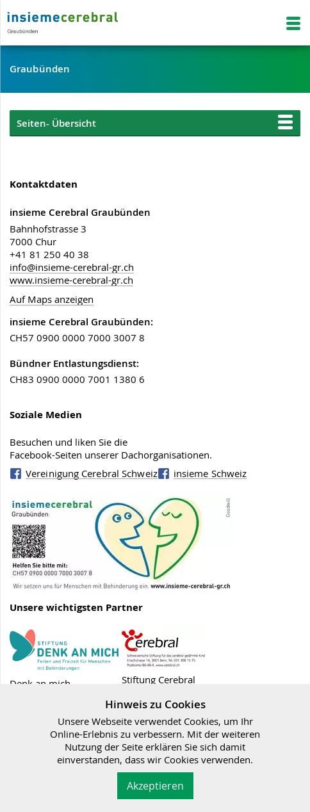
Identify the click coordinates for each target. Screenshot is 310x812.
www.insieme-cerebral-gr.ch (71, 279)
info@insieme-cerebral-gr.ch (72, 267)
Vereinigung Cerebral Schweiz (92, 473)
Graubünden (40, 68)
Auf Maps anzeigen (52, 299)
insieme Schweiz (210, 473)
